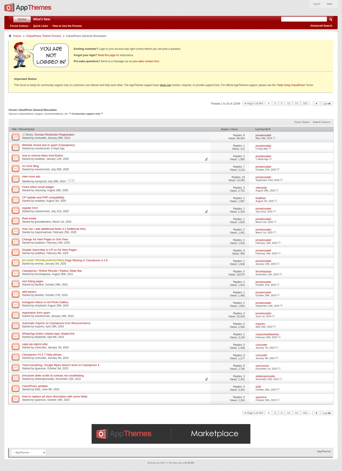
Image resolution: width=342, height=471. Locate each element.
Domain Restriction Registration (55, 134)
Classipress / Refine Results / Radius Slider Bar (52, 270)
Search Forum (320, 122)
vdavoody (40, 190)
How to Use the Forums (67, 26)
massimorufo (42, 148)
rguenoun (40, 368)
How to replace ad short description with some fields (54, 396)
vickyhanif (40, 305)
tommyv (39, 263)
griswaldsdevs (43, 221)
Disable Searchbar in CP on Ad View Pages (49, 249)
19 (243, 177)
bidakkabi (40, 337)
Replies (225, 129)
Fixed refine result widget (38, 187)
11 (288, 103)
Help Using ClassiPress (291, 85)
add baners (29, 291)
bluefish (39, 284)
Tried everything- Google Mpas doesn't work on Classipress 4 (60, 365)
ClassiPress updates (35, 386)
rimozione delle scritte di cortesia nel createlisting (53, 375)
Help (329, 3)
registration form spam (36, 312)
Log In (316, 3)
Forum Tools (301, 122)
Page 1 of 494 (255, 103)
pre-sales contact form (146, 61)
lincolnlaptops (43, 274)
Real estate (29, 218)
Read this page (106, 55)
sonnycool (40, 181)
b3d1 (38, 389)
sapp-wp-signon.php (35, 344)
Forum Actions (19, 26)
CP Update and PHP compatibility (43, 197)
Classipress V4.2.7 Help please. (42, 354)
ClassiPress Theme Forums (43, 36)
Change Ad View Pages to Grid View (45, 239)
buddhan (40, 158)
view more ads (31, 176)
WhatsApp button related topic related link (48, 333)
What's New (41, 19)
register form (30, 208)
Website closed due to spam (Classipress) (48, 145)
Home (22, 19)
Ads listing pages (32, 281)
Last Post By (263, 129)
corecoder (40, 137)
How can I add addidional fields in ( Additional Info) (54, 228)
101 (305, 103)
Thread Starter (27, 129)
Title (14, 129)
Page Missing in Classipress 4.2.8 (86, 260)
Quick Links (40, 26)
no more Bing (30, 166)
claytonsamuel (43, 232)
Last (327, 103)
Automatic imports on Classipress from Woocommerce (56, 323)
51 (296, 103)
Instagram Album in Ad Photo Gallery (45, 302)
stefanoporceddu (44, 378)
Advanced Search (321, 25)
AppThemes (324, 451)
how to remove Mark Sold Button (42, 155)
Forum (17, 36)
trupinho (39, 326)
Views (234, 129)
